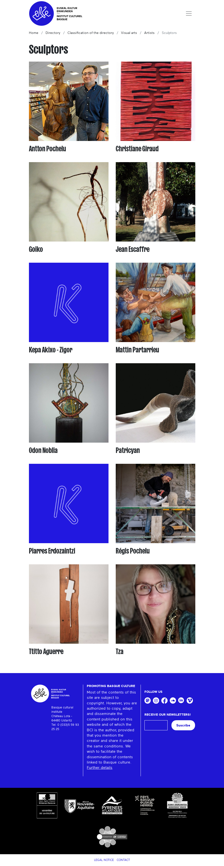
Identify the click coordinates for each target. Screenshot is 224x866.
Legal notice (104, 860)
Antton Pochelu (47, 149)
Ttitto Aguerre (46, 651)
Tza (119, 651)
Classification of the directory (91, 33)
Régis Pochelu (133, 551)
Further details (99, 768)
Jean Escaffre (132, 249)
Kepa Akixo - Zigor (50, 350)
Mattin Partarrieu (137, 350)
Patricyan (128, 450)
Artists (149, 33)
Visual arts (129, 33)
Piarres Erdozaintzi (52, 551)
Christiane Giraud (137, 149)
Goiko (36, 249)
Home (33, 33)
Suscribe (183, 725)
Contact (123, 860)
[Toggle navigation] (188, 13)
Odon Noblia (43, 450)
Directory (53, 33)
